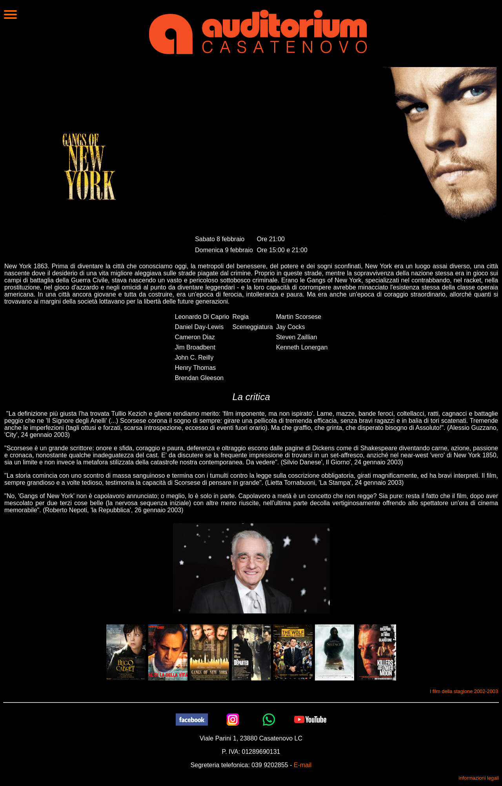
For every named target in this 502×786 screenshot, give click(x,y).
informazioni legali (479, 778)
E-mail (302, 765)
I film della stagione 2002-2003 (464, 691)
